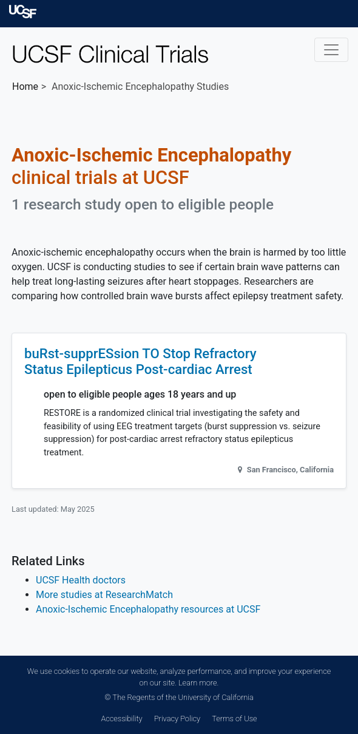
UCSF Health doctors (81, 580)
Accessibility (121, 718)
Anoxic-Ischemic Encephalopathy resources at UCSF (148, 609)
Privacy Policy (177, 718)
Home (25, 86)
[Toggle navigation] (331, 50)
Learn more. (198, 682)
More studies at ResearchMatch (104, 594)
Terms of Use (234, 718)
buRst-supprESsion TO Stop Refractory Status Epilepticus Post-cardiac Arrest (140, 361)
